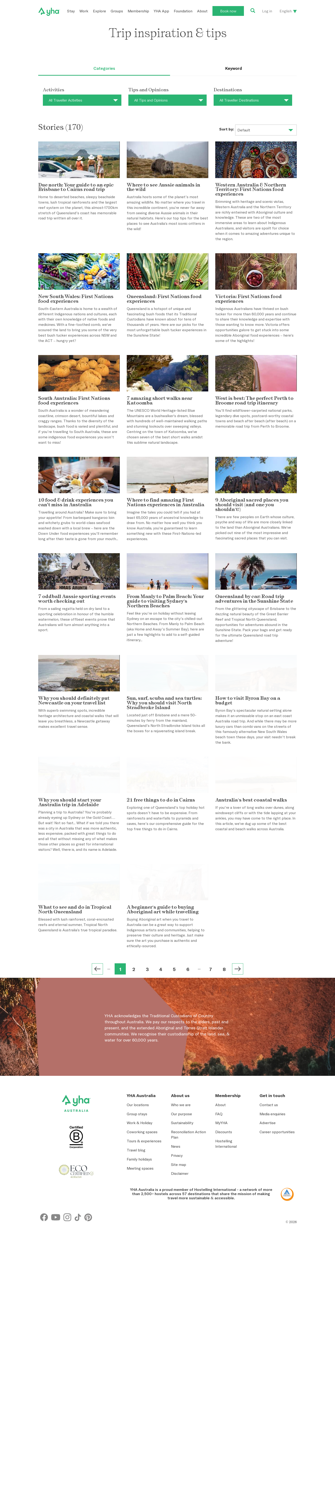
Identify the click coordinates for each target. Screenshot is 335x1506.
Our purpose (181, 1249)
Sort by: (226, 129)
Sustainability (182, 1258)
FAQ (218, 1249)
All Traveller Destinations (239, 100)
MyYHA (221, 1258)
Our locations (138, 1240)
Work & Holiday (139, 1258)
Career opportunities (277, 1267)
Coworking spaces (142, 1267)
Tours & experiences (144, 1276)
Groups (117, 11)
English (286, 11)
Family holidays (139, 1294)
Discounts (223, 1267)
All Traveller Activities (65, 100)
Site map (178, 1300)
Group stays (137, 1249)
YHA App (161, 11)
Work (83, 11)
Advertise (268, 1258)
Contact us (269, 1240)
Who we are (181, 1240)
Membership (138, 11)
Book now (228, 11)
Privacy (177, 1290)
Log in (267, 11)
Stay (71, 11)
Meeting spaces (140, 1303)
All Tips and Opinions (151, 100)
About (202, 11)
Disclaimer (179, 1309)
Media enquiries (272, 1249)
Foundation (183, 11)
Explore (99, 11)
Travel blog (136, 1285)
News (175, 1281)
